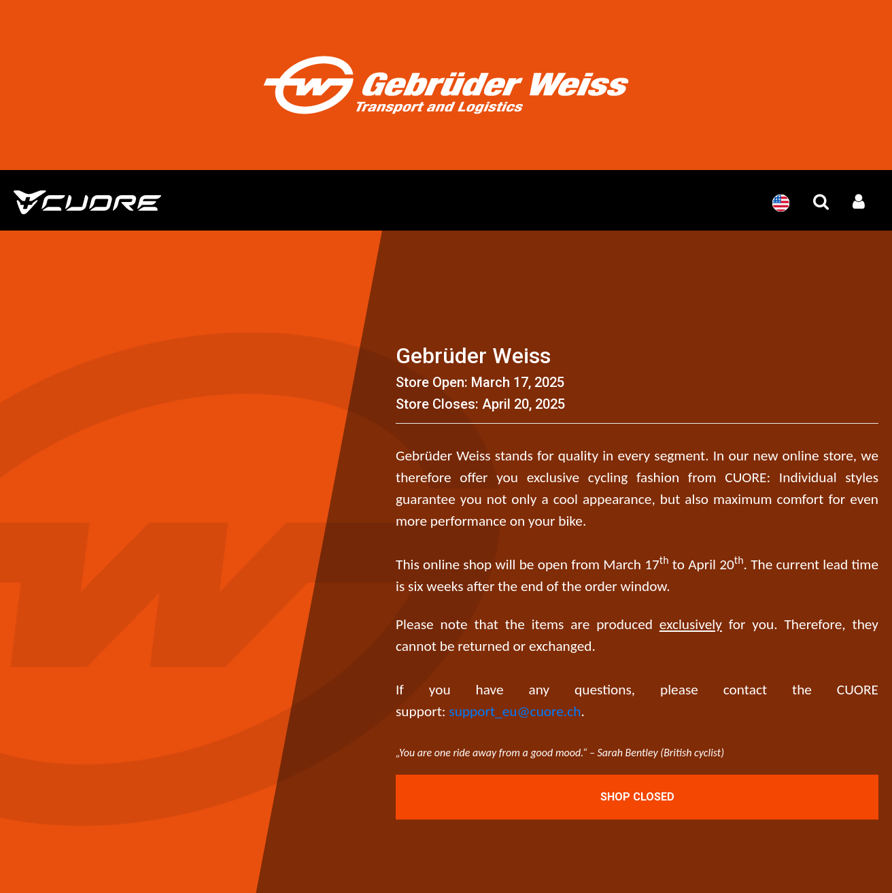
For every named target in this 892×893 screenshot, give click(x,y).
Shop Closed (637, 796)
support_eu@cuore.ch (515, 711)
